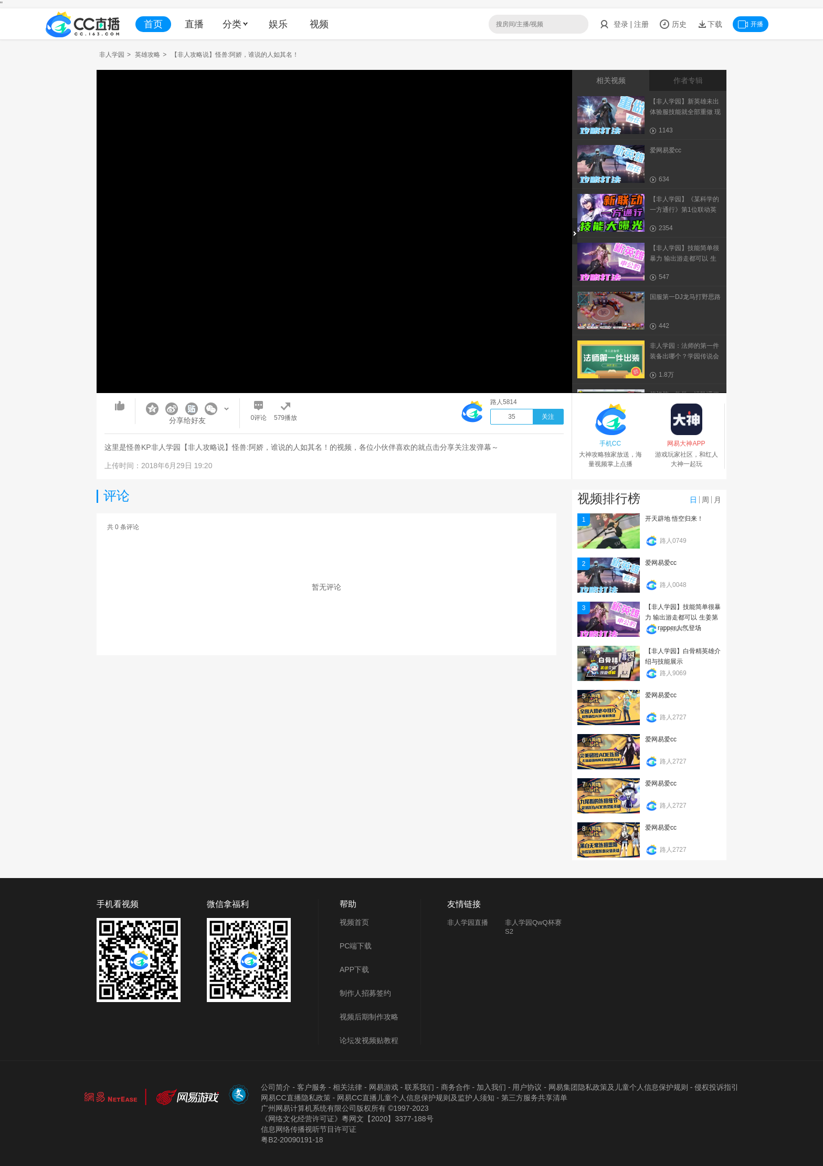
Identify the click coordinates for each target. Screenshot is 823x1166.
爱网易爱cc (661, 562)
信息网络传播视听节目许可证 (308, 1129)
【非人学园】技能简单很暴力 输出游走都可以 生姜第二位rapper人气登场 (683, 617)
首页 (153, 24)
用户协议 (527, 1087)
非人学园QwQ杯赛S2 (533, 927)
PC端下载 (356, 946)
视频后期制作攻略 (369, 1016)
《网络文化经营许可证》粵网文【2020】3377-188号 (347, 1119)
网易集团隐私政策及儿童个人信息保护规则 (618, 1087)
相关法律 (347, 1087)
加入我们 (491, 1087)
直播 (194, 24)
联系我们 (419, 1087)
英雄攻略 (147, 54)
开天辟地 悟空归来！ (674, 518)
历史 (673, 24)
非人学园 (111, 54)
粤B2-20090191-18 (292, 1140)
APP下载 (354, 969)
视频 (319, 24)
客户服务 (311, 1087)
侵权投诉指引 (716, 1087)
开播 (750, 24)
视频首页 (354, 922)
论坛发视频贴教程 (369, 1040)
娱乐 (278, 24)
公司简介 (275, 1087)
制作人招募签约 (365, 993)
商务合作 (455, 1087)
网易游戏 (383, 1087)
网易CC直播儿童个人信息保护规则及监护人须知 (415, 1097)
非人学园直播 (467, 922)
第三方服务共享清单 (534, 1097)
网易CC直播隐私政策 (295, 1097)
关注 (548, 416)
